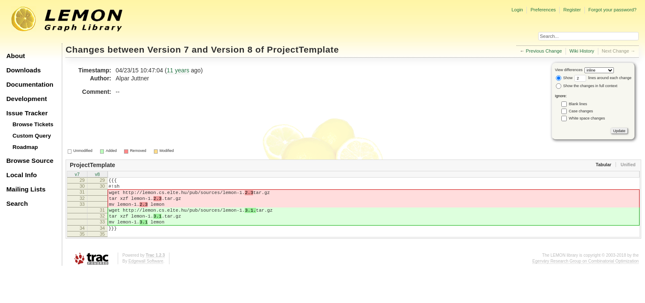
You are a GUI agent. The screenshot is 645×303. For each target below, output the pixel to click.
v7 (77, 175)
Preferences (543, 9)
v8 (97, 175)
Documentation (29, 84)
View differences (569, 70)
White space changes (587, 118)
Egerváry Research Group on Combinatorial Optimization (585, 273)
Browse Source (29, 160)
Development (26, 98)
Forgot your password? (612, 9)
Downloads (23, 70)
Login (517, 9)
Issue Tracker (27, 113)
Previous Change (544, 50)
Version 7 (168, 49)
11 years (178, 70)
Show (564, 78)
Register (572, 9)
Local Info (21, 174)
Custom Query (32, 136)
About (15, 55)
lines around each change (603, 78)
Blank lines (578, 104)
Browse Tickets (33, 124)
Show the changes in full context (587, 86)
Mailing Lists (25, 189)
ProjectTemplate (303, 49)
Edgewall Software (145, 273)
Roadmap (25, 147)
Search (17, 203)
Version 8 (232, 49)
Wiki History (581, 50)
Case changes (581, 111)
